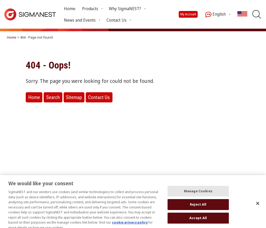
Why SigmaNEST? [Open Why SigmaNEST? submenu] (125, 8)
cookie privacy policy (130, 225)
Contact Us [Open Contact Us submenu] (117, 20)
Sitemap (74, 97)
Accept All (198, 220)
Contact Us (99, 97)
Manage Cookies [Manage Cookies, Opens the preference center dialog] (198, 193)
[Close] (257, 206)
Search (53, 97)
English (215, 14)
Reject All (198, 207)
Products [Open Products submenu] (90, 8)
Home (69, 8)
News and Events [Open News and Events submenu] (80, 20)
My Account (188, 14)
